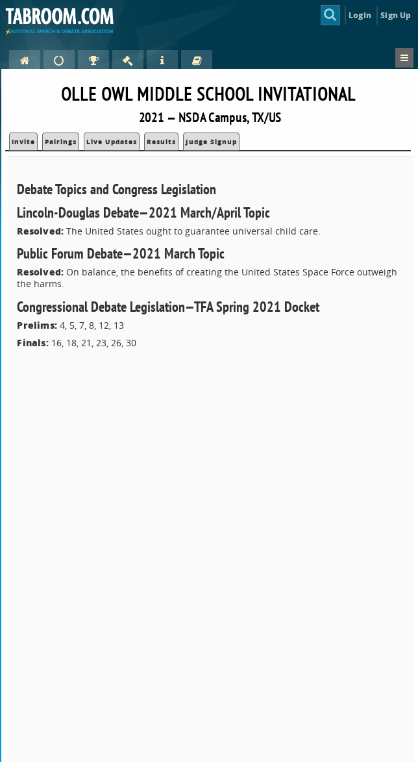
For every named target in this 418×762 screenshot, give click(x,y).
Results (161, 141)
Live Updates (111, 141)
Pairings (61, 141)
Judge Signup (211, 141)
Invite (23, 141)
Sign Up (395, 15)
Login (360, 15)
